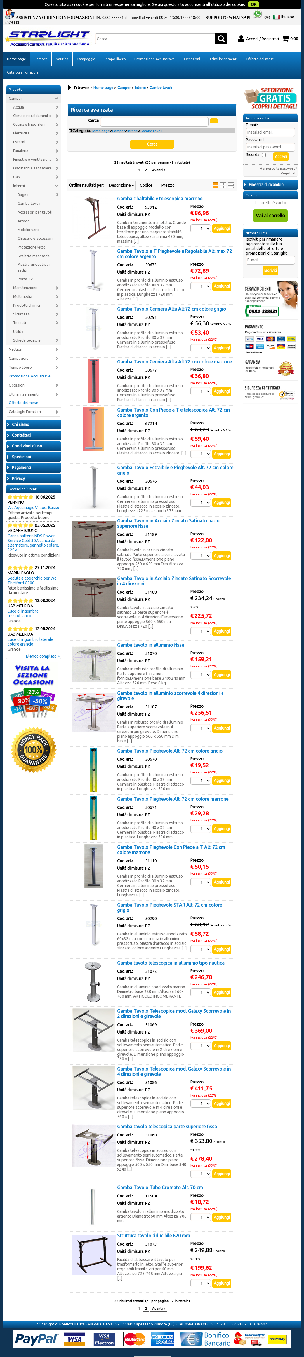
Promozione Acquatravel (155, 47)
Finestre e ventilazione (32, 147)
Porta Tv (25, 267)
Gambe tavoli (29, 191)
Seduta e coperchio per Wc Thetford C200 (32, 568)
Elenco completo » (43, 644)
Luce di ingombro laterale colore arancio (30, 629)
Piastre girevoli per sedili (34, 255)
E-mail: (252, 113)
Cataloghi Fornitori (25, 400)
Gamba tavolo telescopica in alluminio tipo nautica (171, 951)
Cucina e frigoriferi (29, 112)
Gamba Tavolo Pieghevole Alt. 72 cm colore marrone (172, 787)
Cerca (93, 108)
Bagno (23, 183)
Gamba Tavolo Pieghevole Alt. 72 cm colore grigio (170, 739)
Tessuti (19, 311)
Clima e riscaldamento (32, 104)
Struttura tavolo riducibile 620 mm (153, 1223)
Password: (255, 127)
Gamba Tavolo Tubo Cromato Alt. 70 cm (160, 1175)
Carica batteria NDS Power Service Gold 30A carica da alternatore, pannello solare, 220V (33, 531)
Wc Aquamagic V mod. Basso (33, 495)
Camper (40, 47)
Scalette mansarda (34, 244)
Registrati (289, 161)
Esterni (19, 130)
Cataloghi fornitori (22, 60)
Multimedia (22, 284)
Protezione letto (32, 235)
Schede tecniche (27, 328)
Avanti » (158, 158)
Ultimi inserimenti (223, 47)
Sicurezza (21, 302)
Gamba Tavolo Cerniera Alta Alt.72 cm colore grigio (171, 297)
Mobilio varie (29, 218)
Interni (19, 174)
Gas (16, 165)
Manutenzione (25, 276)
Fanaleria (20, 139)
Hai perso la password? (278, 156)
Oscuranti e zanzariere (32, 156)
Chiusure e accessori (35, 226)
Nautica (62, 47)
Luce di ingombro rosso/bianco (23, 601)
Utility (18, 319)
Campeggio (86, 47)
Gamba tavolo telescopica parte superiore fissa (167, 1114)
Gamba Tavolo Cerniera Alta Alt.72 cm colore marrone (174, 349)
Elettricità (21, 121)
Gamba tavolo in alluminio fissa (150, 633)
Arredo (24, 209)
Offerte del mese (260, 47)
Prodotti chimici (26, 293)
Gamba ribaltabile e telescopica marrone (159, 186)
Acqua (18, 95)
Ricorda (252, 142)
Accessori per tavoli (35, 200)
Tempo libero (115, 47)
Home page (16, 47)
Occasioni (192, 47)
